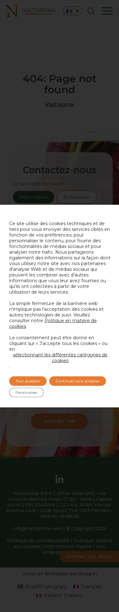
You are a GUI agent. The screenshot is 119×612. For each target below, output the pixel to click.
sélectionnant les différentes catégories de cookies (60, 357)
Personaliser (26, 392)
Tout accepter (28, 381)
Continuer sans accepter (78, 381)
